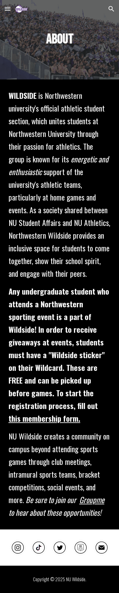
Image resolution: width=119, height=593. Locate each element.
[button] (7, 8)
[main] (59, 39)
